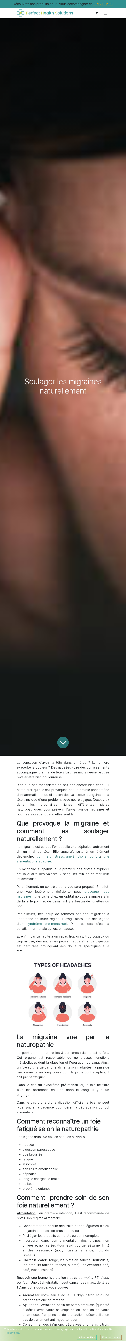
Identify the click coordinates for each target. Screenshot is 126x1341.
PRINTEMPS (103, 4)
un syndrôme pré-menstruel (43, 924)
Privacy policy (13, 1332)
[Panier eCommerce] (96, 13)
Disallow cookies (111, 1337)
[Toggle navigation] (105, 13)
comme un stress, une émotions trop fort (68, 856)
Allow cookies (87, 1337)
